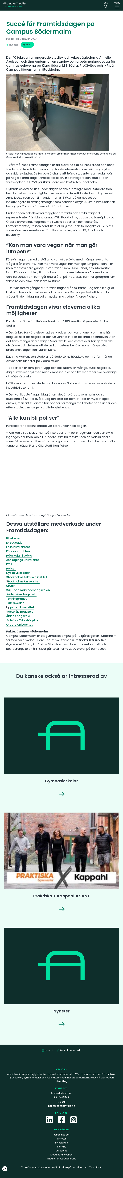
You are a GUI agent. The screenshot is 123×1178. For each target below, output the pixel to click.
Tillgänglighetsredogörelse (61, 1158)
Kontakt (61, 1146)
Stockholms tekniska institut (26, 577)
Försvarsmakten (18, 551)
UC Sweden (16, 603)
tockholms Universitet (24, 581)
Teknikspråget (16, 599)
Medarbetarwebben (61, 1154)
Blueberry (13, 538)
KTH (9, 564)
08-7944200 (61, 1097)
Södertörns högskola (21, 594)
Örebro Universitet (19, 625)
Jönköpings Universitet (22, 560)
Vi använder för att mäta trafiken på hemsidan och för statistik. (61, 1167)
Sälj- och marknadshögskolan (28, 590)
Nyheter (61, 1138)
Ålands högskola (18, 616)
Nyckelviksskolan (18, 573)
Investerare (61, 1142)
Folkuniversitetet (18, 547)
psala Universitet (22, 607)
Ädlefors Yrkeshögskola (23, 620)
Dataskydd (61, 1150)
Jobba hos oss (62, 1134)
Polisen (11, 568)
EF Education (15, 543)
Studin (10, 586)
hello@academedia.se (61, 1105)
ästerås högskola (20, 612)
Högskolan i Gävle (19, 556)
